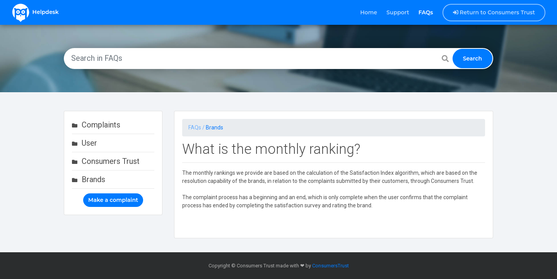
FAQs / (197, 127)
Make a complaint (113, 199)
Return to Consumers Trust (494, 12)
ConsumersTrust (330, 266)
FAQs (426, 12)
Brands (93, 179)
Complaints (101, 124)
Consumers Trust (111, 161)
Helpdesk (35, 12)
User (89, 143)
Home (368, 12)
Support (397, 12)
